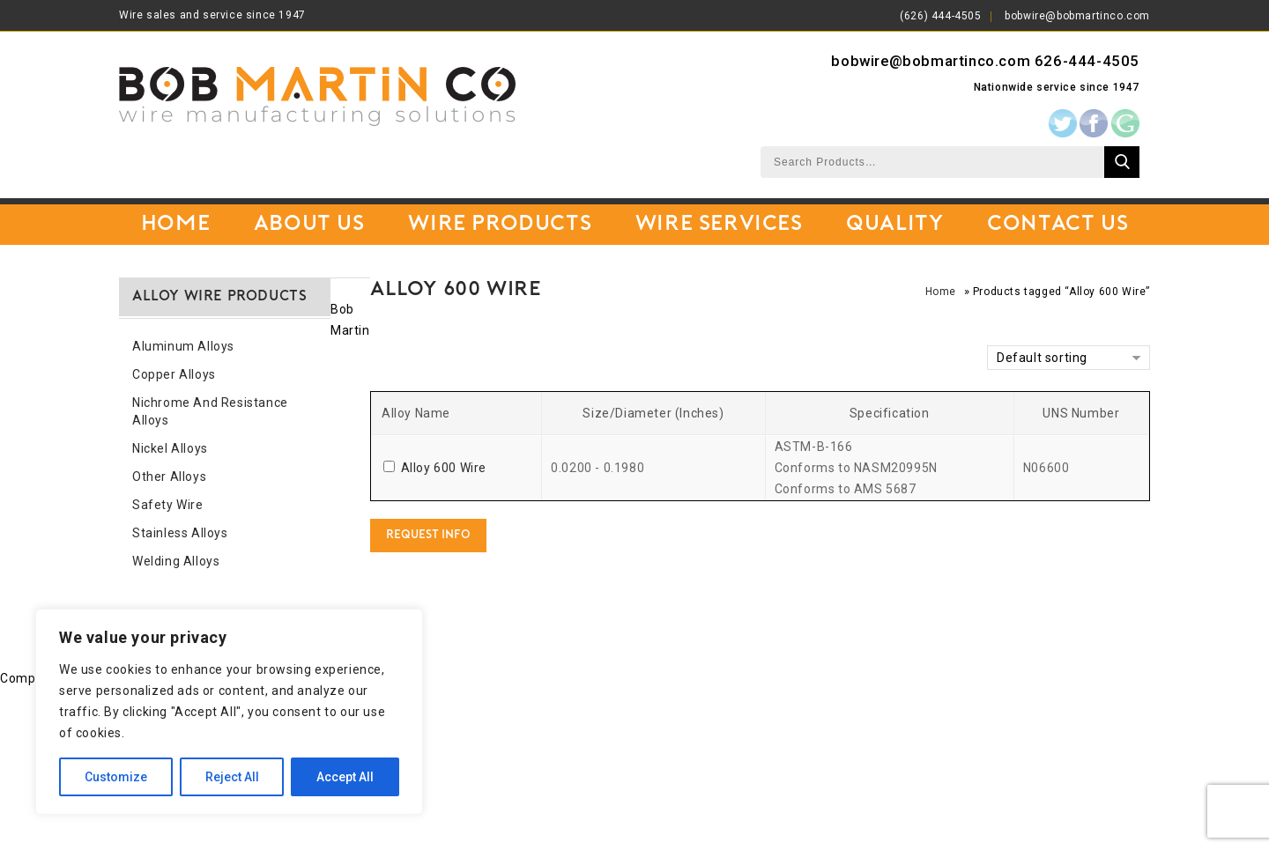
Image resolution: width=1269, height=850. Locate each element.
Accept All (345, 777)
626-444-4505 (1087, 61)
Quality (894, 224)
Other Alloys (169, 476)
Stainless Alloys (180, 533)
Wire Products (499, 224)
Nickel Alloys (170, 448)
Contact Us (1057, 224)
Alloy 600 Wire (443, 468)
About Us (309, 224)
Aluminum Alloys (183, 346)
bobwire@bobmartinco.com (1077, 16)
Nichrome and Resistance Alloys (210, 411)
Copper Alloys (174, 374)
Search (1121, 162)
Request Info (428, 535)
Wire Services (719, 224)
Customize (116, 777)
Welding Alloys (175, 561)
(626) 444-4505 (940, 16)
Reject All (232, 777)
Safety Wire (168, 505)
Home (175, 224)
